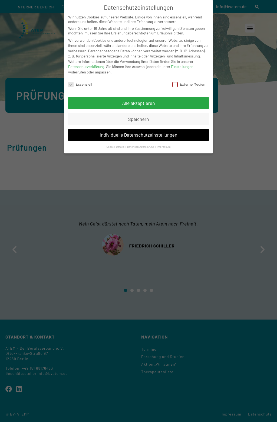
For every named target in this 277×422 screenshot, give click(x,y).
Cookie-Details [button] (115, 146)
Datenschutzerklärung (86, 66)
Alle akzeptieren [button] (138, 103)
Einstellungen (182, 66)
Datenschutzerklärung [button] (141, 146)
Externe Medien (188, 84)
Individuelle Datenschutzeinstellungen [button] (138, 135)
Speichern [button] (138, 119)
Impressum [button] (164, 146)
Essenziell (80, 84)
